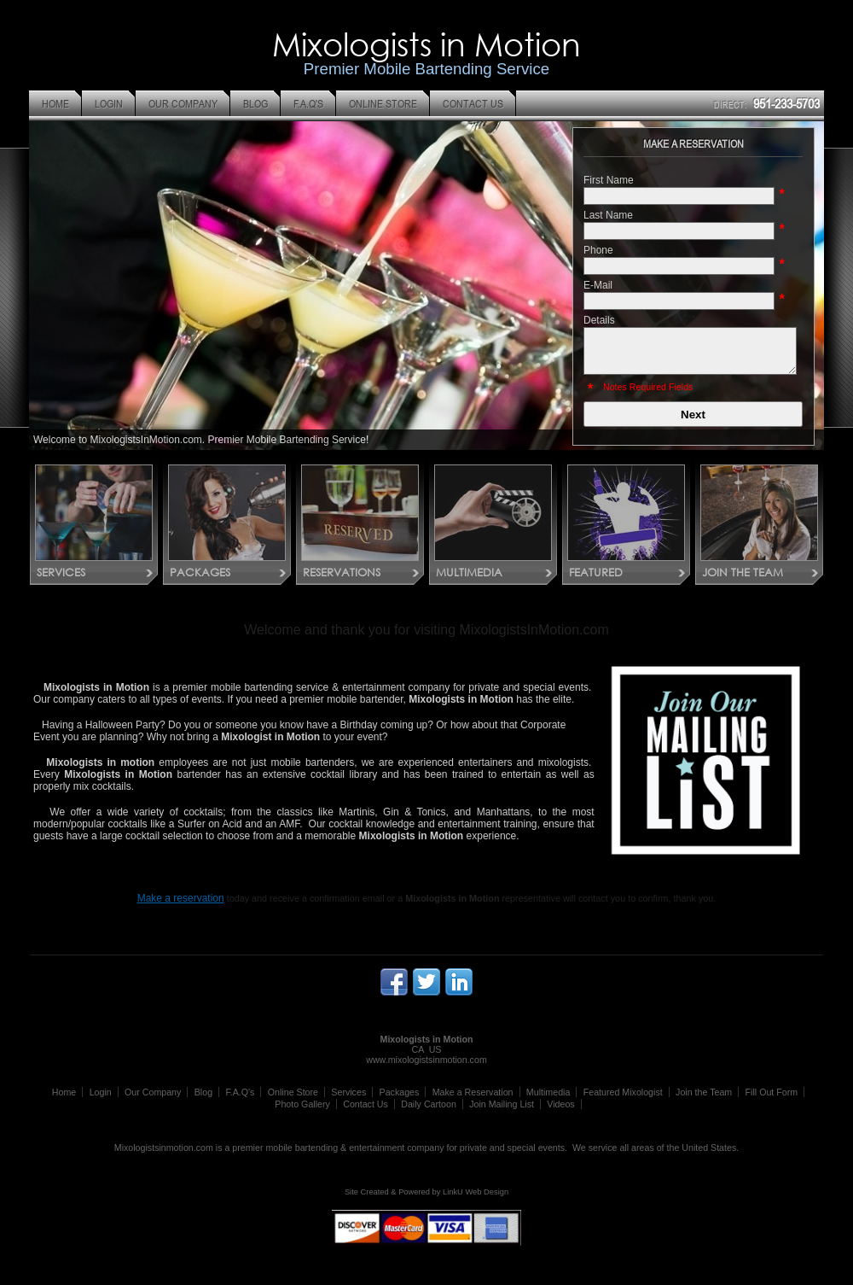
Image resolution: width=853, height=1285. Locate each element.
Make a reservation (180, 898)
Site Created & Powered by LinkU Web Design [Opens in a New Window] (426, 1192)
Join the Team (704, 1092)
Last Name (608, 215)
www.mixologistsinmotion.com (426, 1059)
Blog (203, 1092)
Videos (560, 1104)
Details (599, 320)
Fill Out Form (772, 1092)
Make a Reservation (473, 1092)
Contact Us (365, 1104)
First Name (608, 180)
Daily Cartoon (428, 1104)
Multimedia (548, 1092)
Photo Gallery (302, 1104)
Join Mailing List (501, 1104)
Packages (400, 1092)
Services (348, 1092)
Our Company (153, 1092)
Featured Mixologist (623, 1092)
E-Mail (597, 285)
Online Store (293, 1092)
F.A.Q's (239, 1092)
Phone (598, 250)
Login (101, 1092)
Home (64, 1092)
